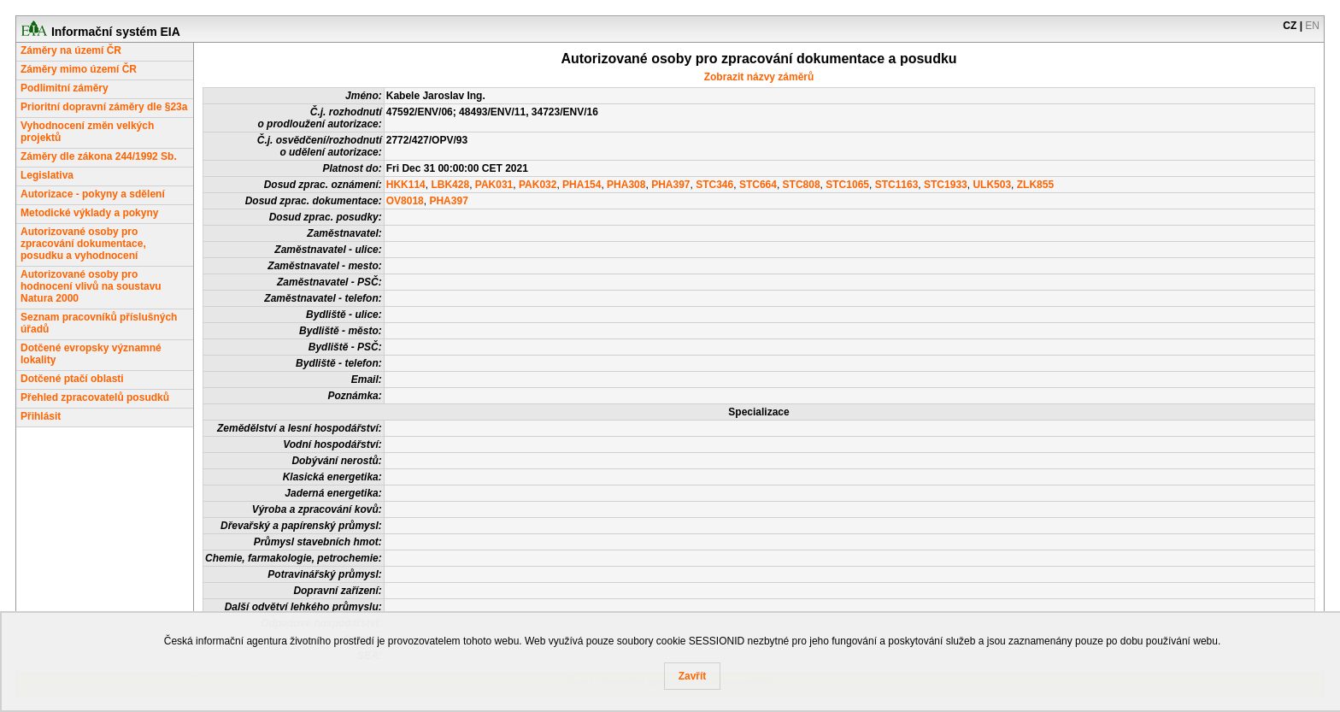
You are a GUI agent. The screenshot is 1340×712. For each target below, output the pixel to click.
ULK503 (992, 185)
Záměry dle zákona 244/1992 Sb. (99, 156)
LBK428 (450, 185)
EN (1312, 26)
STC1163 (897, 185)
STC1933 (945, 185)
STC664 (758, 185)
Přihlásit (41, 416)
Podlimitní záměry (65, 88)
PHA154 (581, 185)
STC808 (801, 185)
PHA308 (626, 185)
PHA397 (670, 185)
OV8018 (405, 201)
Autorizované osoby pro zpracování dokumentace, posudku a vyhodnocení (83, 244)
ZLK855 (1035, 185)
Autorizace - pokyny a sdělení (93, 194)
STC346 (714, 185)
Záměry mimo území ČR (79, 69)
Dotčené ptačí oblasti (72, 379)
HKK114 (406, 185)
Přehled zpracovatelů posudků (95, 397)
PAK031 (494, 185)
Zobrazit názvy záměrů (759, 77)
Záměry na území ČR (71, 50)
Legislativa (47, 175)
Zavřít (693, 676)
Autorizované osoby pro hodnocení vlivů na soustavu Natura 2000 (91, 286)
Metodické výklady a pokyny (89, 213)
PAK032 (537, 185)
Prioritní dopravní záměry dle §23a (104, 107)
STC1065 (847, 185)
